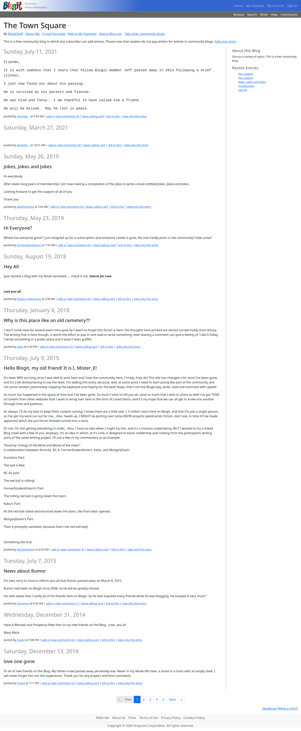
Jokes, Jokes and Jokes (252, 82)
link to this (113, 116)
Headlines (269, 708)
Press (132, 718)
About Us (118, 718)
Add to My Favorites (82, 34)
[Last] (181, 699)
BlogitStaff (15, 34)
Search (252, 14)
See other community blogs (145, 34)
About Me (33, 34)
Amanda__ (23, 116)
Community (289, 14)
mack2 (21, 640)
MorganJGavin (26, 549)
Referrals (102, 718)
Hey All (242, 90)
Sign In (292, 6)
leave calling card (93, 116)
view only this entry (135, 116)
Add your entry (225, 41)
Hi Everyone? (246, 86)
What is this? (287, 708)
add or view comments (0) (63, 116)
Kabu (20, 347)
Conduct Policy (194, 718)
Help (274, 14)
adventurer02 (25, 207)
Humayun (23, 603)
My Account (275, 6)
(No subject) (245, 74)
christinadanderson (29, 245)
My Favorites (255, 6)
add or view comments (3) (68, 549)
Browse (239, 14)
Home (238, 6)
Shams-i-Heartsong (29, 299)
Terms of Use (148, 718)
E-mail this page (53, 34)
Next (172, 699)
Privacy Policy (170, 718)
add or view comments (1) (62, 603)
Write (264, 14)
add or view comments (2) (56, 347)
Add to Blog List (110, 34)
